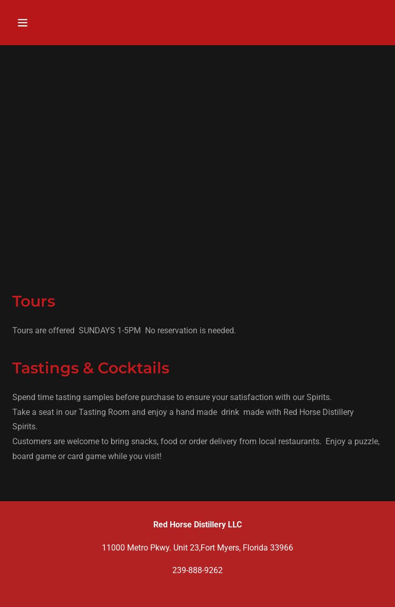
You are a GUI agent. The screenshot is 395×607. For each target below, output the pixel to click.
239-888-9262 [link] (197, 570)
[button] (54, 22)
